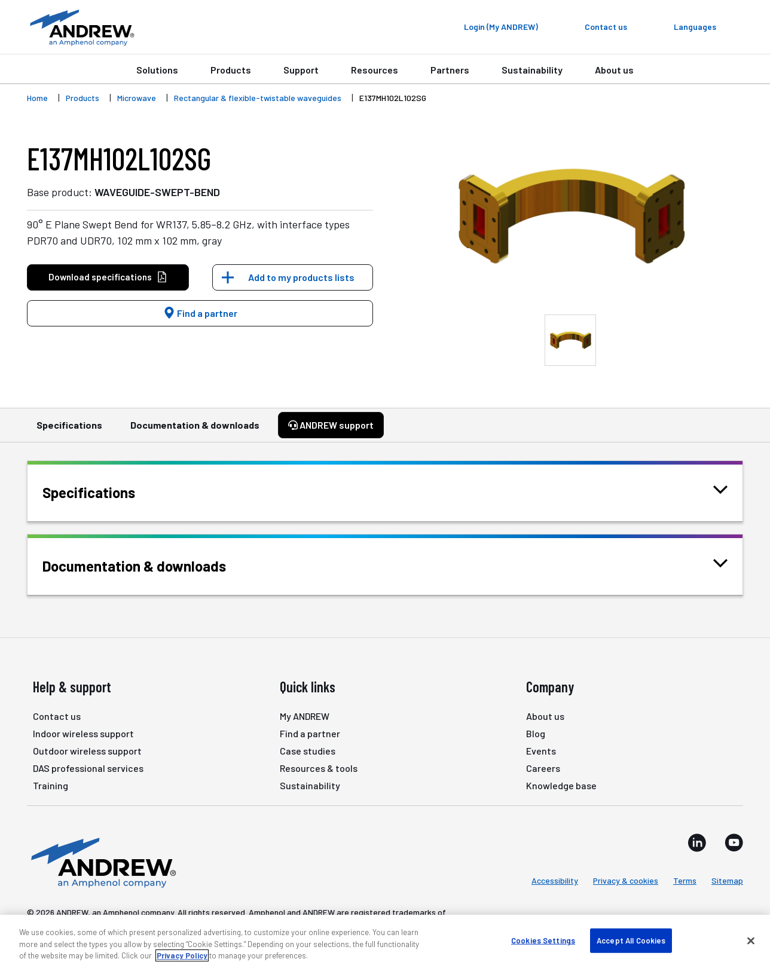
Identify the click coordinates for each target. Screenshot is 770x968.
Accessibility (554, 880)
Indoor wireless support (83, 733)
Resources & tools (319, 768)
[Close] (751, 940)
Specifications (69, 430)
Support (301, 69)
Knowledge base (561, 785)
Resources (374, 69)
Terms (684, 880)
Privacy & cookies (625, 880)
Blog (535, 733)
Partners (449, 69)
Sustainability (532, 69)
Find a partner (200, 313)
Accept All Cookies (631, 940)
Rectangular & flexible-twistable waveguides (257, 98)
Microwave (136, 98)
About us (614, 69)
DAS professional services (88, 768)
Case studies (307, 750)
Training (50, 785)
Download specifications (107, 277)
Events (541, 750)
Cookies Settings (543, 940)
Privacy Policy (182, 955)
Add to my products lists (301, 277)
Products (230, 69)
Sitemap (727, 880)
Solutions (157, 69)
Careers (543, 768)
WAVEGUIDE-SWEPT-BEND (157, 192)
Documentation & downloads (194, 430)
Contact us (57, 716)
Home (37, 98)
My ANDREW (304, 716)
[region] (385, 941)
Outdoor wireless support (87, 750)
